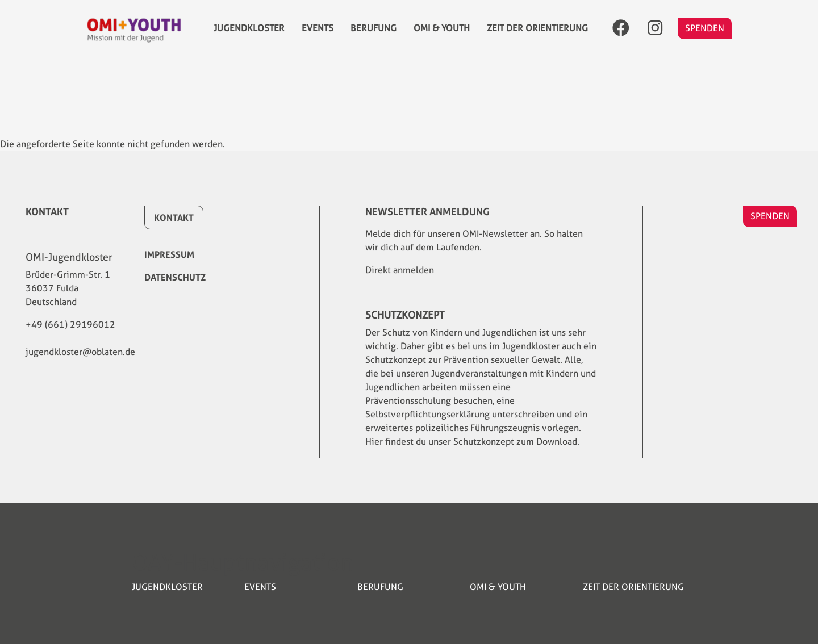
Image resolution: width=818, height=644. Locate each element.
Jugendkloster (249, 33)
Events (317, 33)
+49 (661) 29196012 (70, 324)
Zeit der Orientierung (537, 33)
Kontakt (174, 217)
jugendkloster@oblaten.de (80, 351)
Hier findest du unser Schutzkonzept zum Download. (472, 441)
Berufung (373, 33)
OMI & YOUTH (442, 33)
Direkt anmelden (399, 270)
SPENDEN (704, 33)
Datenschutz (175, 277)
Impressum (169, 254)
